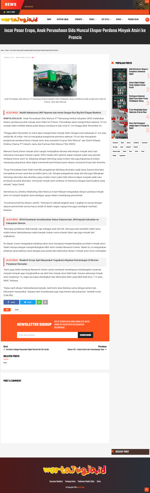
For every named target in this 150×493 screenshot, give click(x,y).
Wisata (114, 155)
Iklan (99, 481)
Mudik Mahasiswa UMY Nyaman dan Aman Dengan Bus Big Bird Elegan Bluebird (60, 112)
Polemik (136, 147)
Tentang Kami (70, 481)
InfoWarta (136, 143)
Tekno (136, 151)
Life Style (115, 147)
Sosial (124, 151)
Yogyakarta (122, 155)
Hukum (129, 143)
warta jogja (80, 487)
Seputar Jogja (116, 151)
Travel (142, 151)
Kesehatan (145, 143)
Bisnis (17, 310)
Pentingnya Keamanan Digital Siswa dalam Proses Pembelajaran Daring (138, 98)
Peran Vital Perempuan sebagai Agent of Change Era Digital (139, 126)
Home (49, 19)
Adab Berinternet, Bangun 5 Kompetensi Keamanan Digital (138, 71)
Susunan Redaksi (56, 481)
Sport (130, 151)
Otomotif (128, 147)
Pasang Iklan (133, 19)
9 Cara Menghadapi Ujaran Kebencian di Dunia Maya (138, 111)
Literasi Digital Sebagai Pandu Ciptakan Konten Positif (137, 85)
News (121, 147)
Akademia (115, 143)
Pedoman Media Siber (86, 481)
